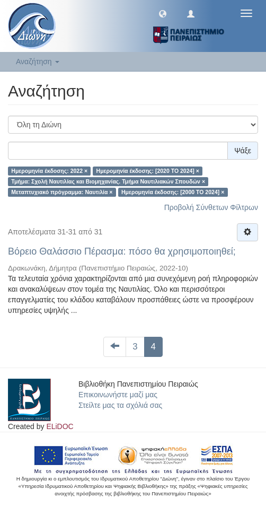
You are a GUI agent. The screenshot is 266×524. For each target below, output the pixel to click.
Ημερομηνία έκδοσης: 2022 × (49, 171)
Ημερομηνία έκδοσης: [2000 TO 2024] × (172, 192)
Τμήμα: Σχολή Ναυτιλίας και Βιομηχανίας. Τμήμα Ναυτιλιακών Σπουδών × (108, 181)
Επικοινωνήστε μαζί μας (117, 394)
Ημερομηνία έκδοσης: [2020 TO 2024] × (147, 171)
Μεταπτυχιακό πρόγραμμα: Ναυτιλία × (61, 192)
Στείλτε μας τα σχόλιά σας (120, 405)
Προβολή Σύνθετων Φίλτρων (211, 207)
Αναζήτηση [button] (37, 61)
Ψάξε (242, 150)
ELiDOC (59, 426)
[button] (162, 13)
